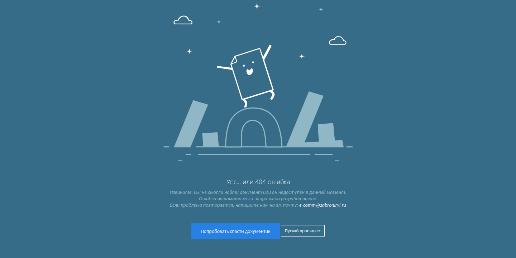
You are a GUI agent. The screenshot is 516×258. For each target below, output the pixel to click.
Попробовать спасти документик (236, 231)
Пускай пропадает (303, 230)
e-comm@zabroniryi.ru (322, 205)
